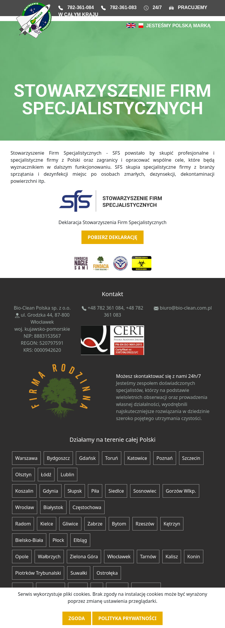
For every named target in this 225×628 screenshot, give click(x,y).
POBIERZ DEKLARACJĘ (112, 237)
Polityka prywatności (127, 618)
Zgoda (77, 618)
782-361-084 (80, 7)
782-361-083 (123, 7)
